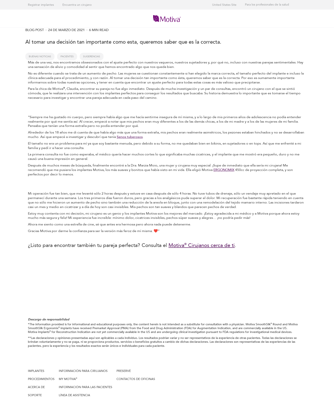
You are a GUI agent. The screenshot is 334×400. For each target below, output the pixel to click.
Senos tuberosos (130, 137)
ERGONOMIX (223, 170)
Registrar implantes (41, 5)
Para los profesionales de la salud (267, 5)
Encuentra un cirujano (77, 5)
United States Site (224, 5)
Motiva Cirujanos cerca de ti (201, 245)
